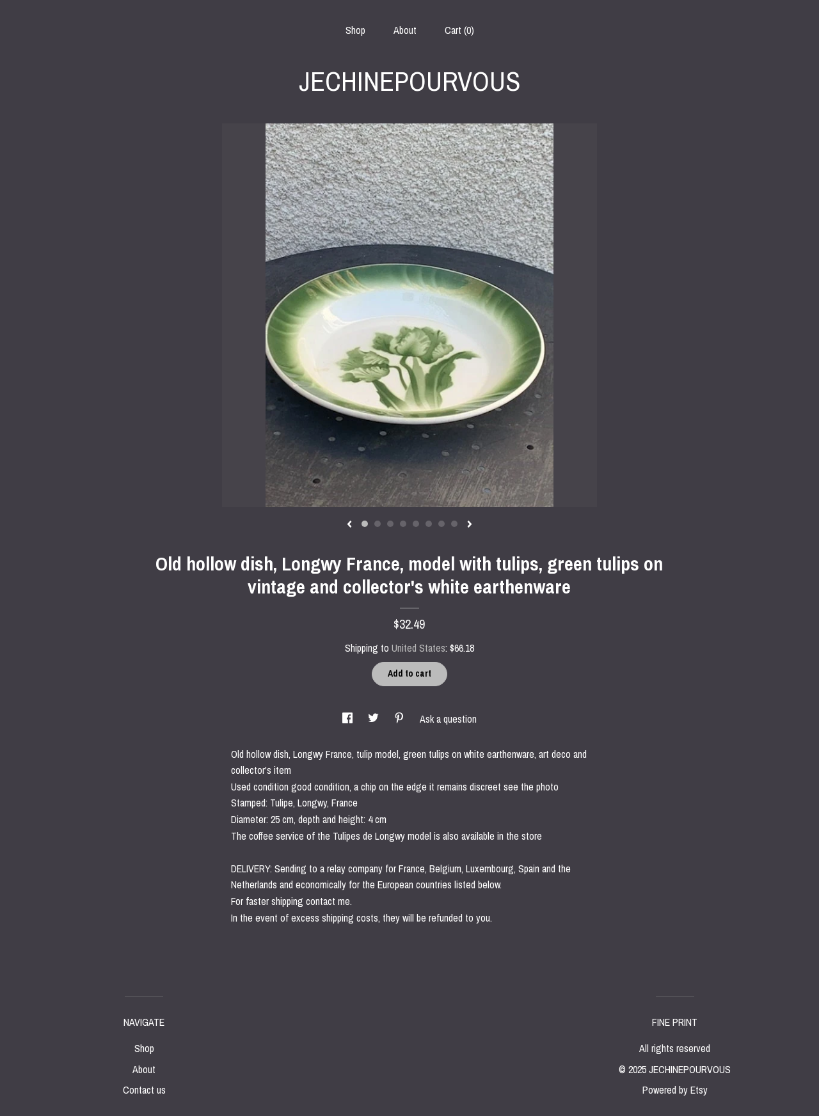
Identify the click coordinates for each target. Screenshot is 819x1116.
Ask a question (448, 719)
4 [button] (403, 524)
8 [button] (454, 524)
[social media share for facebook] (348, 719)
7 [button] (441, 524)
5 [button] (416, 524)
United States (418, 648)
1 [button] (365, 524)
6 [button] (428, 524)
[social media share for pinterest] (400, 719)
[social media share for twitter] (374, 719)
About (405, 30)
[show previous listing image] (349, 525)
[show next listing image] (469, 525)
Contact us (144, 1090)
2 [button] (377, 524)
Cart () (459, 30)
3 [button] (390, 524)
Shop (355, 30)
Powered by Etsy (675, 1090)
